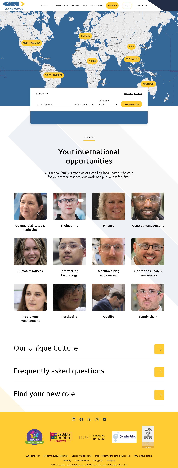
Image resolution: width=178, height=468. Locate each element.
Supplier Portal (33, 456)
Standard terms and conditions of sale (112, 456)
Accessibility (67, 461)
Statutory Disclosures (82, 456)
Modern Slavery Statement (55, 456)
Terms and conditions (82, 461)
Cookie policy (110, 461)
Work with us (46, 5)
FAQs (85, 5)
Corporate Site (96, 5)
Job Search (112, 5)
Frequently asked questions (89, 372)
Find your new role (89, 394)
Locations (75, 5)
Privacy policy (97, 461)
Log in (127, 5)
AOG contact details (143, 456)
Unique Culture (62, 5)
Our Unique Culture (89, 349)
